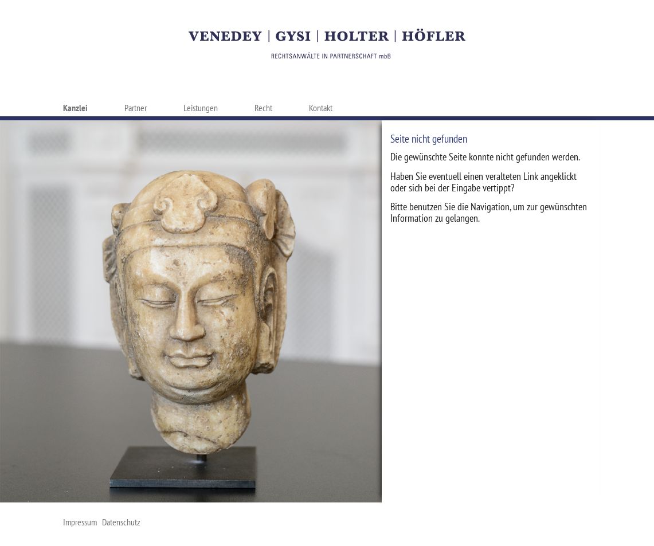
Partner (135, 107)
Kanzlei (75, 107)
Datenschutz (121, 522)
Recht (263, 107)
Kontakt (320, 107)
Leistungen (200, 107)
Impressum (80, 522)
